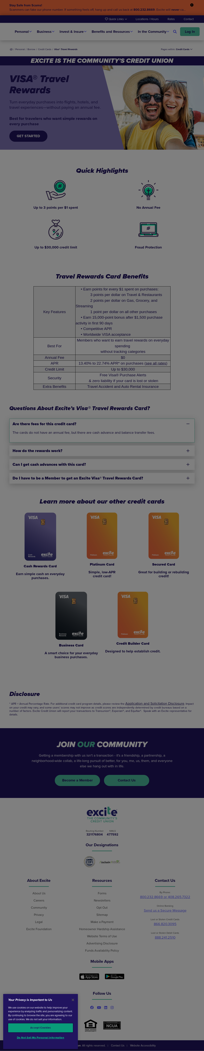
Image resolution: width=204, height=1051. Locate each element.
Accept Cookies (40, 1027)
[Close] (73, 1000)
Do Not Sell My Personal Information (40, 1037)
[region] (40, 1021)
